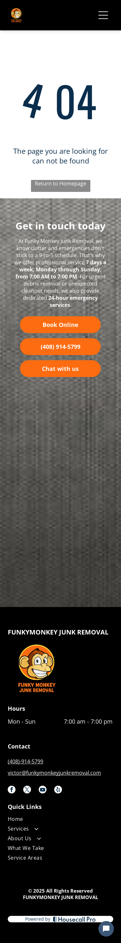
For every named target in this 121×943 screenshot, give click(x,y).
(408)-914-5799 (25, 761)
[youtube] (42, 790)
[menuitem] (60, 820)
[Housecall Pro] (74, 919)
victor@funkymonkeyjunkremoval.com (54, 772)
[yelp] (58, 790)
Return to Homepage (60, 183)
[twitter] (27, 790)
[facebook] (11, 790)
